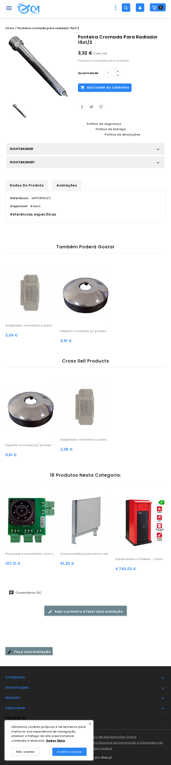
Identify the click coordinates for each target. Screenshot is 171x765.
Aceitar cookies (69, 752)
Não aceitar (25, 752)
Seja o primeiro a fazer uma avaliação (85, 611)
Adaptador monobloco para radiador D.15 (30, 325)
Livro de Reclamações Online (113, 737)
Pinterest (100, 107)
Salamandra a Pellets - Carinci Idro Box (140, 559)
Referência (19, 198)
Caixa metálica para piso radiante (85, 554)
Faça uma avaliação (29, 652)
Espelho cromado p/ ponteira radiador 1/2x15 (85, 331)
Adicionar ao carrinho (104, 87)
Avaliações (67, 185)
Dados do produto (27, 185)
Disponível (18, 206)
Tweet (91, 107)
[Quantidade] (110, 73)
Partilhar (82, 107)
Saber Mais (55, 741)
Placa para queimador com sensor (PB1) (30, 554)
